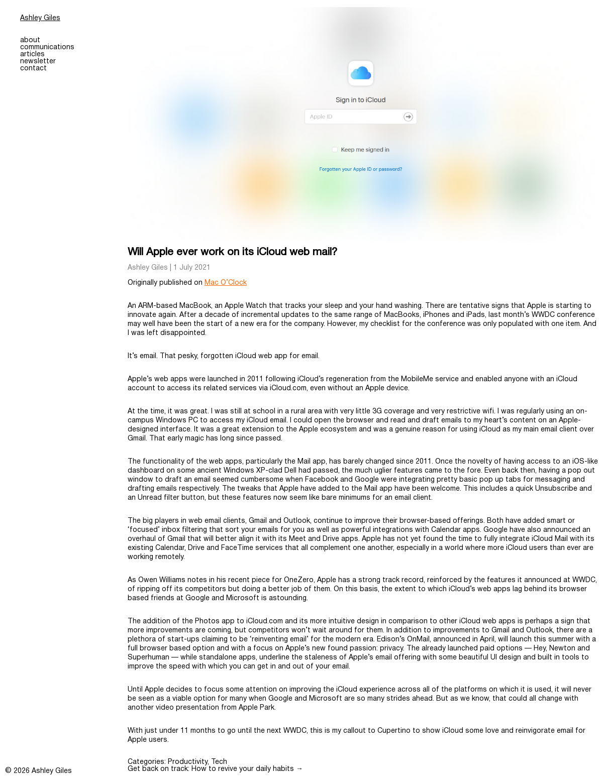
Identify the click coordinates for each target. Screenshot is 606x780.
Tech (219, 762)
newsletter (38, 61)
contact (33, 68)
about (30, 40)
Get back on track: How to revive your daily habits (215, 769)
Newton (562, 648)
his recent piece (243, 580)
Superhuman (148, 657)
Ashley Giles (40, 18)
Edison (388, 639)
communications (47, 47)
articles (32, 54)
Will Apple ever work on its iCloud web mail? (232, 252)
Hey (540, 648)
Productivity (188, 762)
